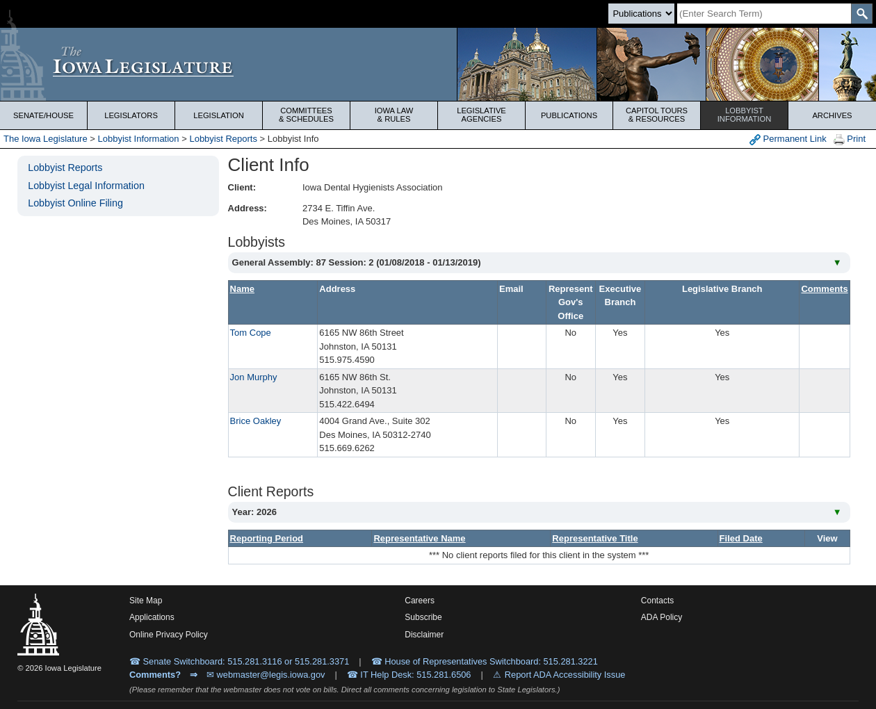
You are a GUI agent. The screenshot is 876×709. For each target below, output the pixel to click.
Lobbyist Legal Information (86, 185)
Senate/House (43, 115)
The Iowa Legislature (45, 138)
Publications (569, 115)
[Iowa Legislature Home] (438, 64)
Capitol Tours (656, 114)
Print (850, 139)
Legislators (131, 115)
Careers (420, 600)
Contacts (657, 600)
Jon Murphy (253, 377)
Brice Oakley (256, 421)
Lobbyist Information (138, 138)
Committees (306, 114)
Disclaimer (424, 634)
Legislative (481, 114)
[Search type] (641, 13)
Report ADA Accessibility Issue (565, 674)
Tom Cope (250, 332)
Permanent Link (788, 139)
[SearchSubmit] (862, 13)
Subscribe (423, 617)
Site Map (145, 600)
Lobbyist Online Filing (75, 203)
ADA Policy (661, 617)
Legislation (218, 115)
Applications (152, 617)
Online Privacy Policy (168, 634)
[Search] (764, 13)
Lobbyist (744, 114)
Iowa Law (393, 114)
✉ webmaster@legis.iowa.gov (265, 674)
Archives (832, 115)
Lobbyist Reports (223, 138)
